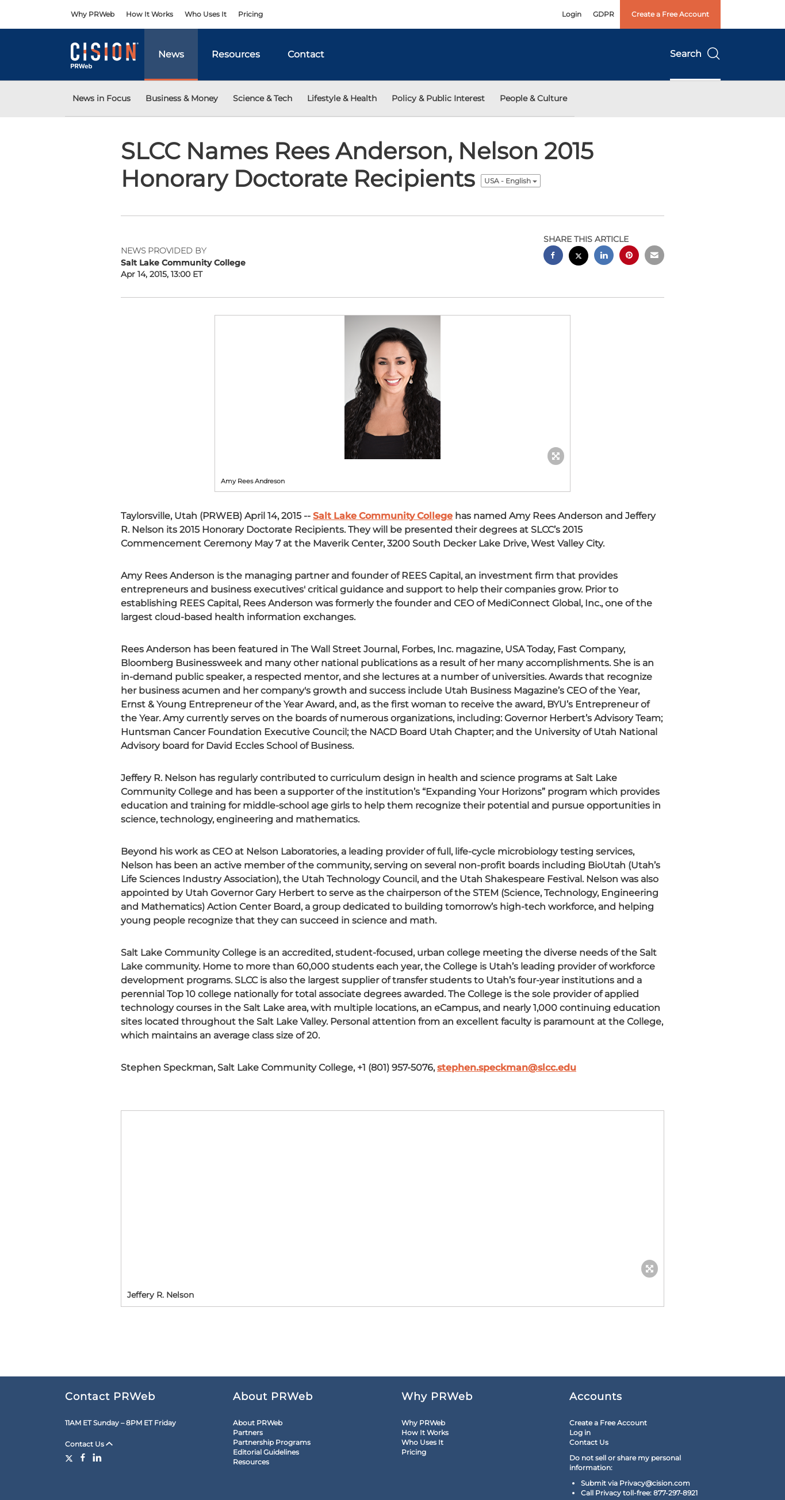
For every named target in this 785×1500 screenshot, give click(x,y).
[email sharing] (654, 256)
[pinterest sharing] (629, 256)
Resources (236, 54)
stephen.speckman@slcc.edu (506, 1067)
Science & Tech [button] (262, 98)
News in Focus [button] (101, 98)
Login (571, 14)
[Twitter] (70, 1457)
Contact (306, 54)
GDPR (603, 14)
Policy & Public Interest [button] (438, 98)
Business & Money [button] (181, 98)
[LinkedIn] (97, 1457)
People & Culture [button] (533, 98)
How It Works (149, 14)
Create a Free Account (670, 14)
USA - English (510, 180)
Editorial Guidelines (266, 1452)
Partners (248, 1432)
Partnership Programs (272, 1442)
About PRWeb (257, 1422)
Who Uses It (206, 14)
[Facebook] (83, 1457)
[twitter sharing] (578, 257)
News (171, 54)
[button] (392, 387)
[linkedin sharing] (604, 256)
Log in (580, 1432)
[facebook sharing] (553, 256)
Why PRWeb (92, 14)
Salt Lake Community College (383, 515)
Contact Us (89, 1444)
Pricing (250, 14)
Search (695, 53)
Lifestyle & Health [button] (342, 98)
